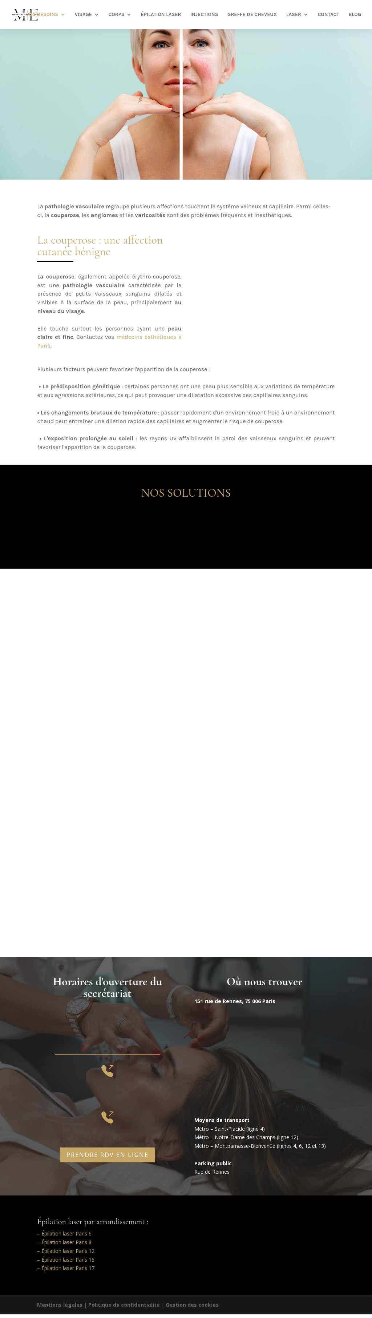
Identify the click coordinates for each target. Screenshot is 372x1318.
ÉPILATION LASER (161, 14)
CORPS (116, 14)
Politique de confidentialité (124, 1304)
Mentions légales (59, 1304)
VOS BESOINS (42, 14)
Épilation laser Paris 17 (67, 1268)
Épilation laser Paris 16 (67, 1259)
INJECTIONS (204, 14)
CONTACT (328, 14)
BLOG (354, 14)
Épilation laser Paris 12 (67, 1250)
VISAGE (83, 14)
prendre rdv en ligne (107, 1155)
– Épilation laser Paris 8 (64, 1242)
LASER (293, 14)
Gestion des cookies (192, 1304)
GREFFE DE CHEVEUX (252, 14)
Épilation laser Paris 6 (66, 1233)
